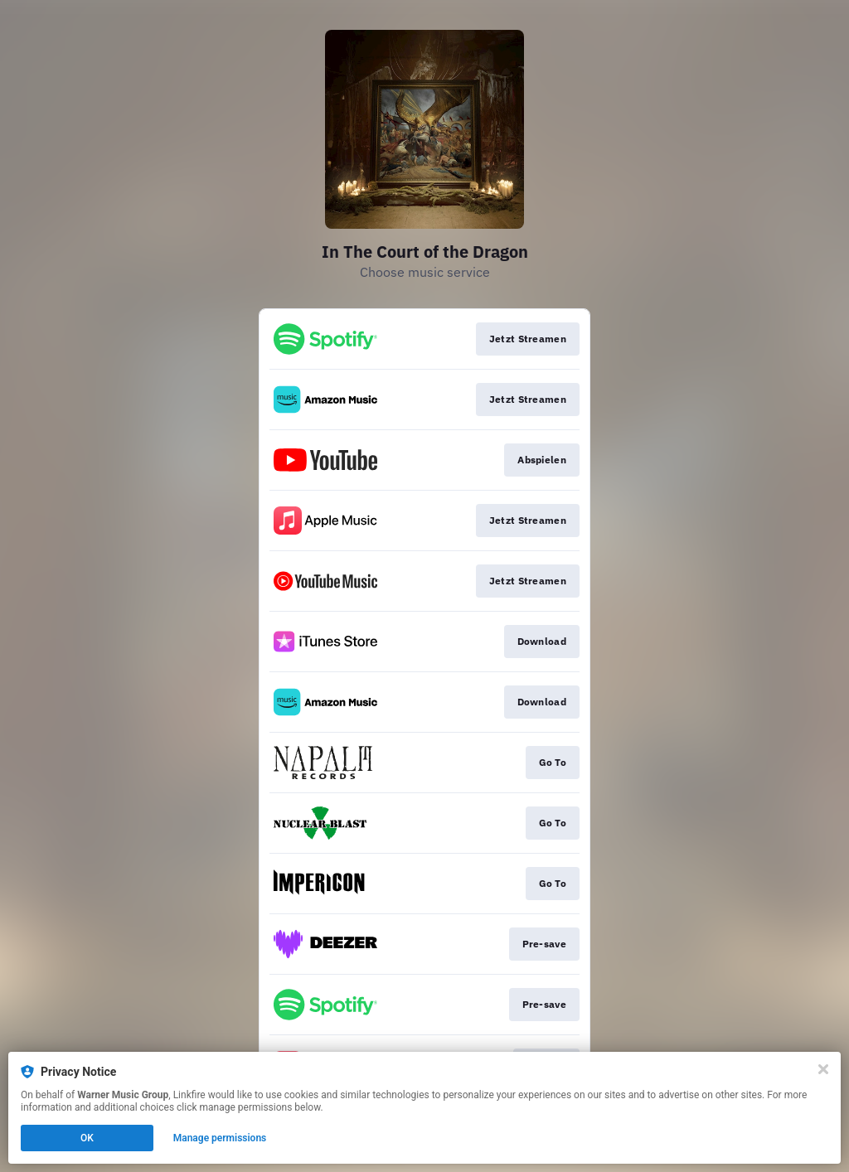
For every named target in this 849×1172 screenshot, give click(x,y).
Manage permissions (220, 1138)
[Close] (823, 1069)
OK (87, 1138)
